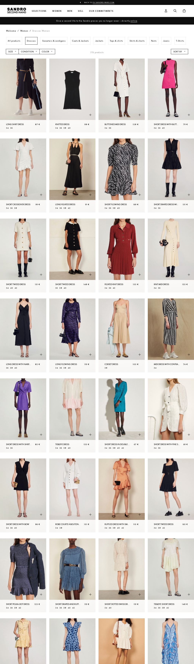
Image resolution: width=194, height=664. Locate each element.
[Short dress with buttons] (171, 95)
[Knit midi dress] (171, 255)
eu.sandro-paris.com (103, 2)
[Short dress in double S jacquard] (122, 415)
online (134, 21)
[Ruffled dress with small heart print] (122, 495)
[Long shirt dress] (23, 95)
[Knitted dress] (72, 95)
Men (69, 11)
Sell (80, 11)
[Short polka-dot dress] (23, 575)
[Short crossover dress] (23, 175)
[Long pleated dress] (72, 175)
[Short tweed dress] (23, 255)
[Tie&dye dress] (72, 415)
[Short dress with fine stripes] (171, 415)
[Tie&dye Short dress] (171, 575)
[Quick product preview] (41, 115)
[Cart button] (184, 11)
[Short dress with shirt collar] (23, 415)
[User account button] (166, 11)
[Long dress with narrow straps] (23, 335)
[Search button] (175, 11)
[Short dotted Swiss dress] (122, 575)
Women (57, 11)
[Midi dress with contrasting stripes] (171, 335)
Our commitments (101, 11)
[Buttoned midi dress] (122, 95)
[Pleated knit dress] (122, 255)
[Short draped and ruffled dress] (72, 575)
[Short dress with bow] (23, 495)
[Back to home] (16, 11)
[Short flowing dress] (122, 175)
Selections (39, 11)
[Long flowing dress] (72, 335)
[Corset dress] (122, 335)
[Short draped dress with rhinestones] (171, 175)
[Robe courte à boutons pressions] (72, 495)
